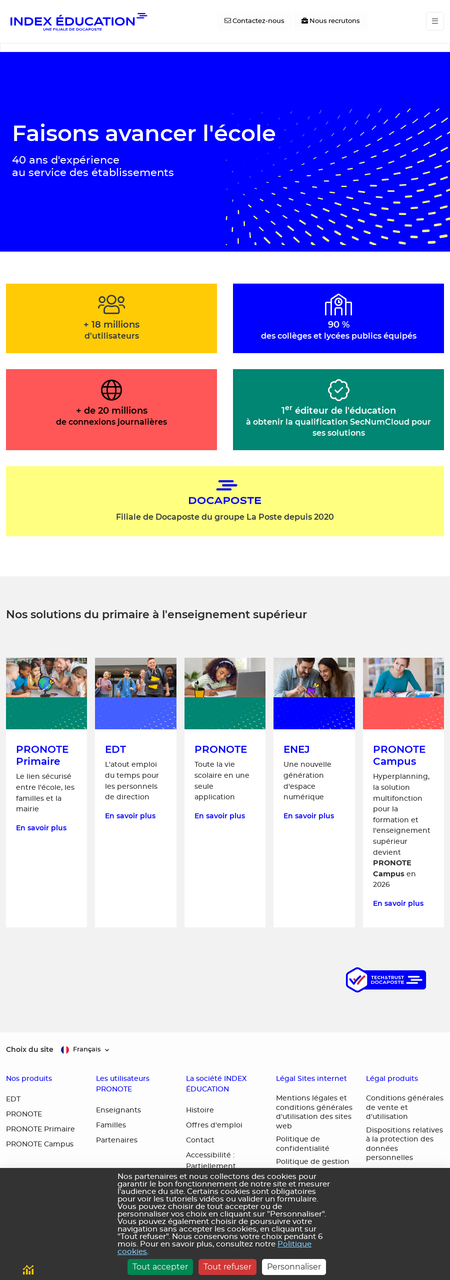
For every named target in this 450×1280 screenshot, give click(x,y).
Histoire (200, 1110)
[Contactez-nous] (254, 21)
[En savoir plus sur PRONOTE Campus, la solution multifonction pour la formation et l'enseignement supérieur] (403, 792)
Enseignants (118, 1110)
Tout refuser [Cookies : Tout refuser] (228, 1266)
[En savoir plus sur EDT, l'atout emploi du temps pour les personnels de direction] (135, 792)
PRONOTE (24, 1114)
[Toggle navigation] (435, 21)
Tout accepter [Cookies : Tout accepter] (160, 1266)
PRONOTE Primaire (40, 1129)
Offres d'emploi (214, 1125)
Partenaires (117, 1140)
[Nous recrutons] (331, 21)
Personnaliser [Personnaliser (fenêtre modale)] (294, 1266)
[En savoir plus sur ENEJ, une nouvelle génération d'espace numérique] (314, 792)
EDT (13, 1099)
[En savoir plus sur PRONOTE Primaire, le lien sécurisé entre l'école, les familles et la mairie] (46, 792)
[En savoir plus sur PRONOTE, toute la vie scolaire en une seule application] (225, 792)
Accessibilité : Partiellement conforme (211, 1166)
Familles (111, 1125)
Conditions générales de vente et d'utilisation (405, 1107)
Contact (200, 1140)
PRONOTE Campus (40, 1144)
